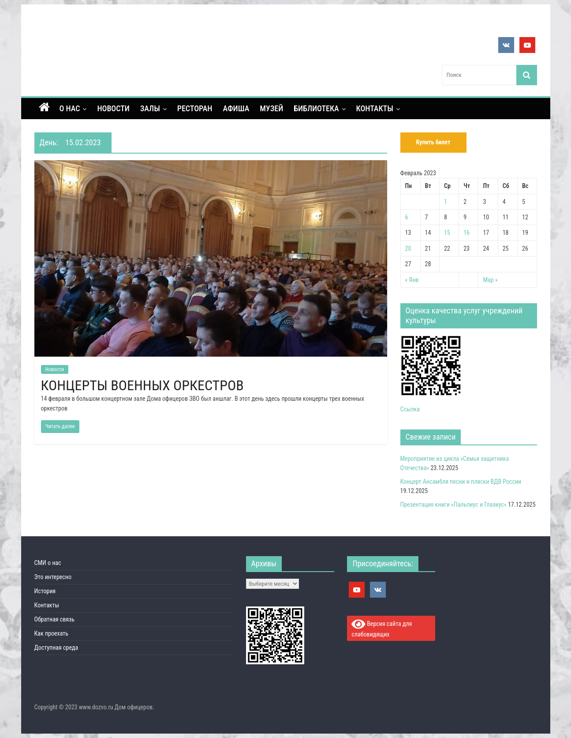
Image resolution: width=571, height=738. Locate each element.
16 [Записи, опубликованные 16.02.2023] (466, 232)
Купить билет (433, 142)
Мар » (490, 279)
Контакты (374, 108)
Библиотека (316, 108)
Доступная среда (56, 647)
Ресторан (195, 108)
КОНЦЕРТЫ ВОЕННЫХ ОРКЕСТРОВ (142, 385)
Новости (113, 108)
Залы (150, 108)
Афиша (236, 108)
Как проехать (51, 633)
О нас (70, 108)
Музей (271, 108)
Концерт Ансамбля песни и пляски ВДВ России (461, 481)
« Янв (412, 279)
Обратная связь (54, 619)
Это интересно (52, 576)
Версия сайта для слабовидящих (381, 628)
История (45, 591)
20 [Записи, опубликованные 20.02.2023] (408, 248)
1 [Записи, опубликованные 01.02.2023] (445, 201)
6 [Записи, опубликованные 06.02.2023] (406, 217)
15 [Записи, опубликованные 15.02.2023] (447, 232)
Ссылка (410, 409)
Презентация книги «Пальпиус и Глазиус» (453, 504)
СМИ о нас (47, 562)
